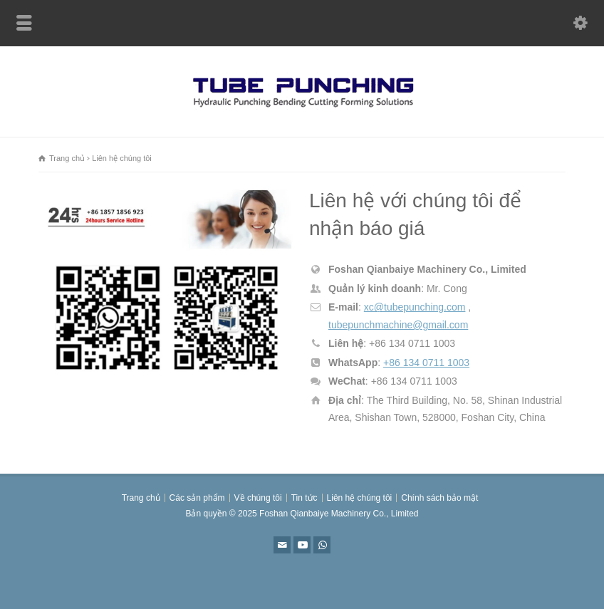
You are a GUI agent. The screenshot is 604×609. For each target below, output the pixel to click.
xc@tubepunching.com (415, 307)
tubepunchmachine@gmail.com (398, 324)
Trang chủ (141, 498)
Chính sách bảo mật (439, 498)
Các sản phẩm (197, 498)
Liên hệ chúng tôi (359, 498)
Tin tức (304, 498)
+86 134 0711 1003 (426, 362)
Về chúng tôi (258, 498)
